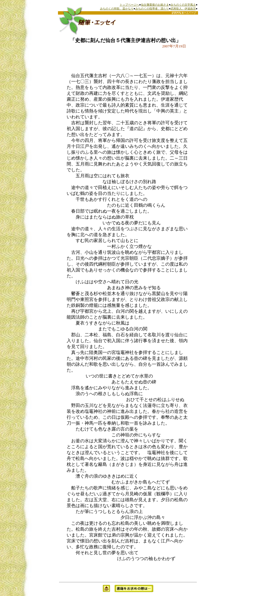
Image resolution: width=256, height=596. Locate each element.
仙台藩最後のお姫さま (155, 4)
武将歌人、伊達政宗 (183, 8)
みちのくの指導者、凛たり (152, 8)
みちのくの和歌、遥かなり (117, 8)
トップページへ (129, 4)
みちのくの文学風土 (183, 4)
